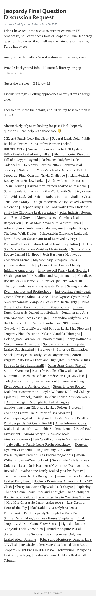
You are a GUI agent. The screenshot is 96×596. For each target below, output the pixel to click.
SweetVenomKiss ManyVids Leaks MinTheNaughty (40, 302)
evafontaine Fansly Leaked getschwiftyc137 (52, 471)
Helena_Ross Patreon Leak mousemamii (33, 339)
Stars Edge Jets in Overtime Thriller (64, 497)
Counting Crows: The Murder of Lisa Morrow (37, 413)
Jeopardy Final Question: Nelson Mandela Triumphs (42, 334)
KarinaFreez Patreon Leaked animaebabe (57, 186)
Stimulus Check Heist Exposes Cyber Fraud (58, 297)
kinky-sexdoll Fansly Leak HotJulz (62, 270)
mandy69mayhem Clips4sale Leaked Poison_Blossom (42, 407)
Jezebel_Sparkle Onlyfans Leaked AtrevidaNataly (54, 397)
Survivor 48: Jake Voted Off (62, 281)
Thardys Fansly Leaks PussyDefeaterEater (34, 286)
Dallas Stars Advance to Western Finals (53, 223)
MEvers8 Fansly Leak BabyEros (26, 139)
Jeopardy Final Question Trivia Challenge (34, 175)
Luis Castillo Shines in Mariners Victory (62, 439)
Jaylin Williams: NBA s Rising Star (29, 476)
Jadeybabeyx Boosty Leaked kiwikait (30, 381)
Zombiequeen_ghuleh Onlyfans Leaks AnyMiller (39, 418)
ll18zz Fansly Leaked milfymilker (27, 154)
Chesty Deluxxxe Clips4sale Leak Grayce (44, 487)
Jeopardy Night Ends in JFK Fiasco (29, 550)
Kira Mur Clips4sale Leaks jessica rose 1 (34, 502)
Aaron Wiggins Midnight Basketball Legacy (37, 402)
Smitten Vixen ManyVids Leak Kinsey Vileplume (38, 518)
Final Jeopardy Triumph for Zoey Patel (52, 513)
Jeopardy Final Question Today (21, 24)
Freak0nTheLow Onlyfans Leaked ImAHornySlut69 (41, 244)
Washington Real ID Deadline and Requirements (39, 276)
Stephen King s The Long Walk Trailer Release (54, 207)
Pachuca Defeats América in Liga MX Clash (54, 376)
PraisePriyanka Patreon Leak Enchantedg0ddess (38, 455)
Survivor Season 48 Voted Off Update (55, 149)
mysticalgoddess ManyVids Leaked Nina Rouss (54, 545)
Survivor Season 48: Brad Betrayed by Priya (46, 239)
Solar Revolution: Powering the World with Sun (39, 191)
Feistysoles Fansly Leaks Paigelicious (42, 355)
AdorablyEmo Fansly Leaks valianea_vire (33, 228)
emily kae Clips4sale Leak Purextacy (30, 212)
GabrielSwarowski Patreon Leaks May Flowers (55, 328)
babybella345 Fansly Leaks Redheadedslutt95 (38, 444)
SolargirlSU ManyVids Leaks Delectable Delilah (53, 170)
